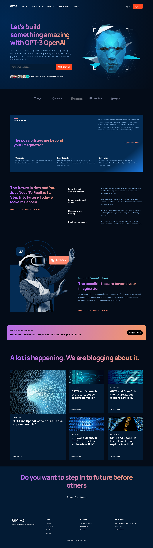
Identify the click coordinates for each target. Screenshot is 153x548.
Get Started (64, 66)
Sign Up (137, 6)
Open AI (50, 6)
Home (24, 6)
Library (76, 6)
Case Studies (63, 6)
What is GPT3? (37, 6)
